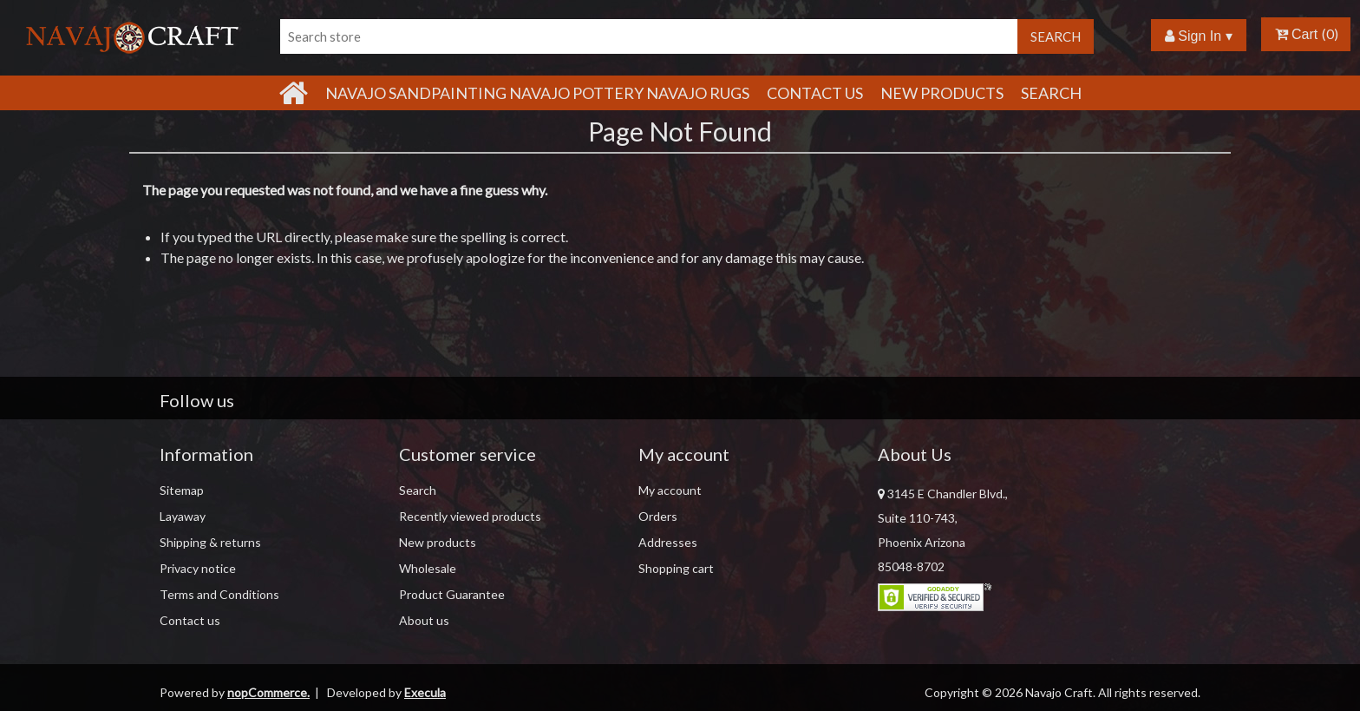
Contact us (190, 620)
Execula (425, 692)
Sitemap (182, 490)
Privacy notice (198, 568)
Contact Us (815, 93)
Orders (657, 516)
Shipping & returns (210, 542)
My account (670, 490)
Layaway (183, 516)
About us (424, 620)
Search (1051, 93)
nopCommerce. (268, 692)
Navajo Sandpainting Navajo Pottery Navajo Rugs (537, 93)
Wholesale (427, 568)
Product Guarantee (452, 594)
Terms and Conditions (219, 594)
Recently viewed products (470, 516)
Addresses (667, 542)
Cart (1296, 34)
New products (942, 93)
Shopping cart (676, 568)
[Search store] (648, 36)
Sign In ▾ (1198, 36)
